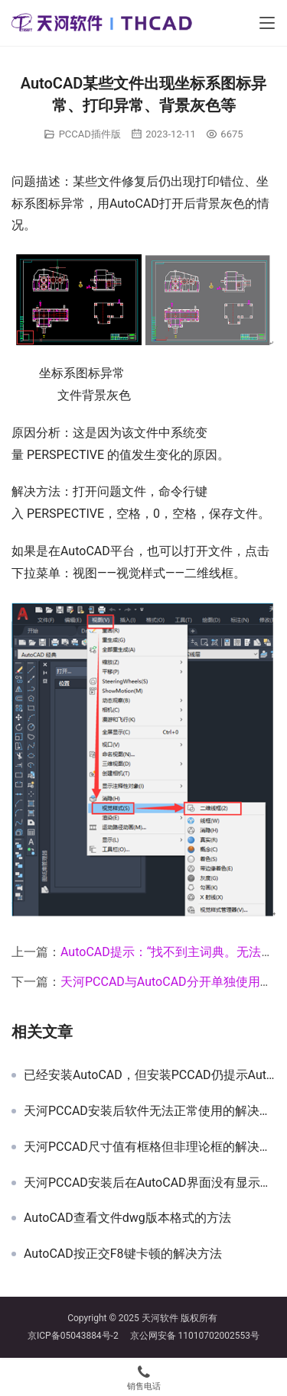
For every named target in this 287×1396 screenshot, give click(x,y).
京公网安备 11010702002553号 (194, 1335)
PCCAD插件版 (90, 134)
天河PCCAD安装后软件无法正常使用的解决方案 (150, 1111)
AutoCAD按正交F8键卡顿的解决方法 (123, 1254)
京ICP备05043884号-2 (79, 1335)
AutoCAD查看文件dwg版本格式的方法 (127, 1218)
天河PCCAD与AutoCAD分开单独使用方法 (172, 981)
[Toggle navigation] (267, 23)
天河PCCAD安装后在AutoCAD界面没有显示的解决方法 (150, 1183)
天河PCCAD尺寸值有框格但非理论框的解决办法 (150, 1147)
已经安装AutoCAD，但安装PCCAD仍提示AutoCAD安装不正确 (150, 1075)
